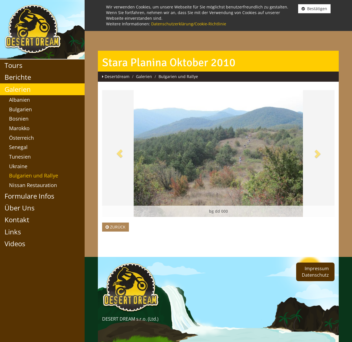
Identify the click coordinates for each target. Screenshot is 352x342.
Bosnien (18, 118)
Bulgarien (20, 109)
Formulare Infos (29, 196)
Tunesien (20, 156)
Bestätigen (314, 8)
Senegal (18, 147)
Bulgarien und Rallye (33, 175)
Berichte (18, 77)
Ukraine (18, 166)
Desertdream (117, 76)
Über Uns (19, 207)
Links (13, 231)
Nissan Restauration (33, 185)
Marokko (19, 128)
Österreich (21, 137)
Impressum (317, 268)
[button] (119, 153)
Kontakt (17, 219)
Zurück (115, 227)
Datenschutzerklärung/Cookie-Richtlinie (188, 23)
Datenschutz (315, 275)
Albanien (19, 99)
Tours (13, 65)
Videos (15, 243)
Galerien (18, 89)
